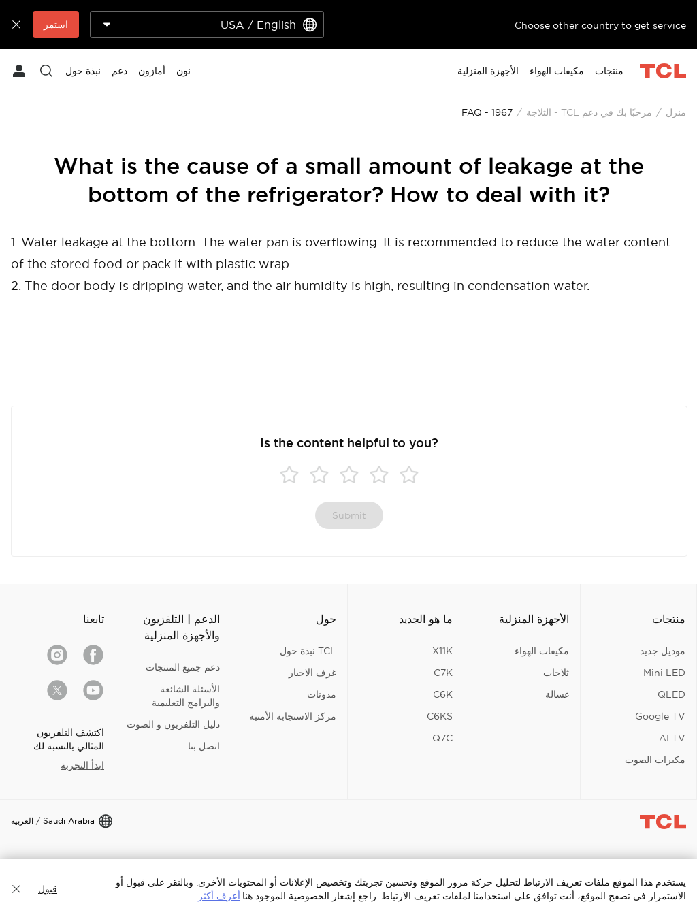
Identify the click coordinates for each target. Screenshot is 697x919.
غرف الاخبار (312, 672)
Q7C (442, 738)
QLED (671, 694)
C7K (443, 672)
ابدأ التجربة (82, 765)
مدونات (321, 694)
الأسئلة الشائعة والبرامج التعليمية (186, 696)
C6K (443, 694)
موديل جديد (662, 651)
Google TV (660, 716)
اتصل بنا (204, 746)
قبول (47, 889)
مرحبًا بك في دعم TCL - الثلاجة (589, 112)
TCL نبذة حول (308, 651)
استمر (56, 24)
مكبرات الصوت (655, 760)
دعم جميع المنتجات (183, 667)
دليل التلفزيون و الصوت (173, 724)
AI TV (672, 738)
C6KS (440, 716)
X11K (442, 651)
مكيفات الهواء (542, 651)
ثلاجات (556, 672)
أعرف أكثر (219, 896)
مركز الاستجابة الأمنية (292, 716)
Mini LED (664, 672)
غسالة (557, 694)
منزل (676, 112)
